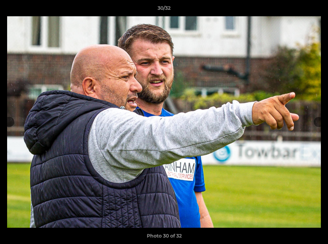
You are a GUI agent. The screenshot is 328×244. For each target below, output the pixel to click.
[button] (316, 10)
